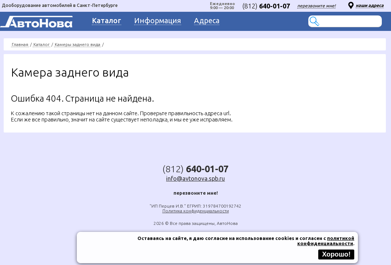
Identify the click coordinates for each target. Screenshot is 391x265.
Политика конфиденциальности (195, 210)
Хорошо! (336, 254)
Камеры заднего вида (77, 44)
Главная (20, 44)
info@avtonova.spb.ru (195, 178)
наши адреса (370, 5)
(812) (266, 6)
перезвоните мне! (316, 5)
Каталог (41, 44)
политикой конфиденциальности (325, 241)
